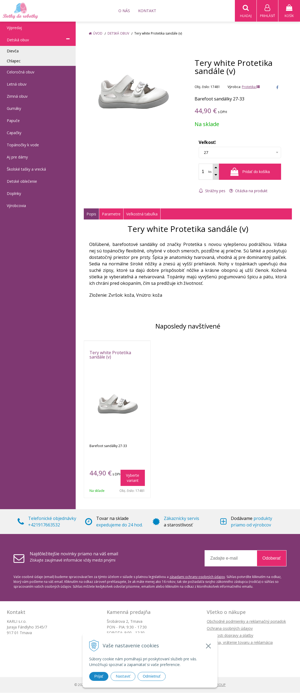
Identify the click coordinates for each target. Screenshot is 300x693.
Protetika (251, 87)
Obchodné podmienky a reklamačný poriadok (246, 621)
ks (209, 172)
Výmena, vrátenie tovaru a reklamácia (240, 642)
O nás (124, 10)
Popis (91, 214)
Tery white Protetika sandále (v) (110, 355)
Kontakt (147, 10)
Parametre (111, 214)
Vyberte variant (132, 478)
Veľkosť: (207, 143)
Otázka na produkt (248, 191)
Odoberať (271, 558)
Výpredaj (14, 28)
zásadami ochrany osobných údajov (197, 577)
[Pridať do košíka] (250, 172)
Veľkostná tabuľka (142, 214)
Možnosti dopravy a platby (230, 635)
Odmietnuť (152, 676)
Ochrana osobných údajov (230, 628)
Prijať (98, 676)
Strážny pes (212, 191)
